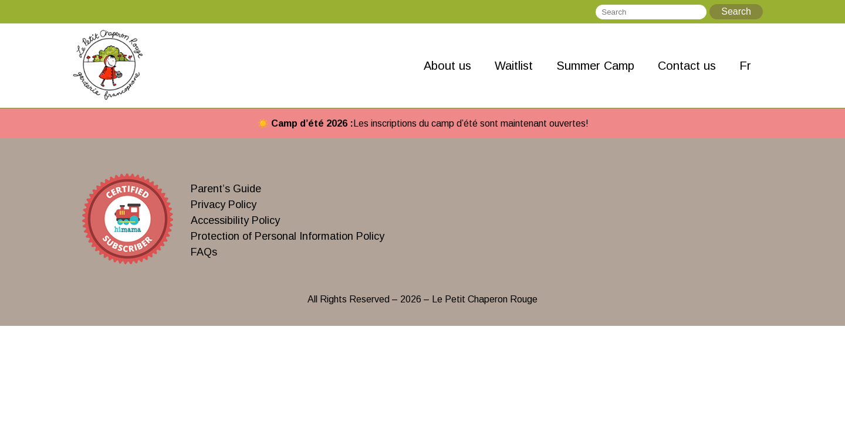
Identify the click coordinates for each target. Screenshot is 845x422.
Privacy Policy (223, 204)
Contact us (687, 65)
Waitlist (514, 65)
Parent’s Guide (226, 189)
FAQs (204, 252)
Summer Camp (595, 65)
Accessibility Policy (235, 220)
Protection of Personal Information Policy (287, 236)
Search (736, 11)
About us (447, 65)
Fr (745, 65)
